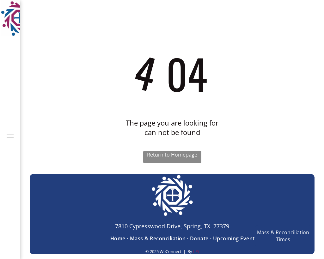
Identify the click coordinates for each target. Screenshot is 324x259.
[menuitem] (118, 238)
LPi (196, 251)
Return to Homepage (172, 154)
